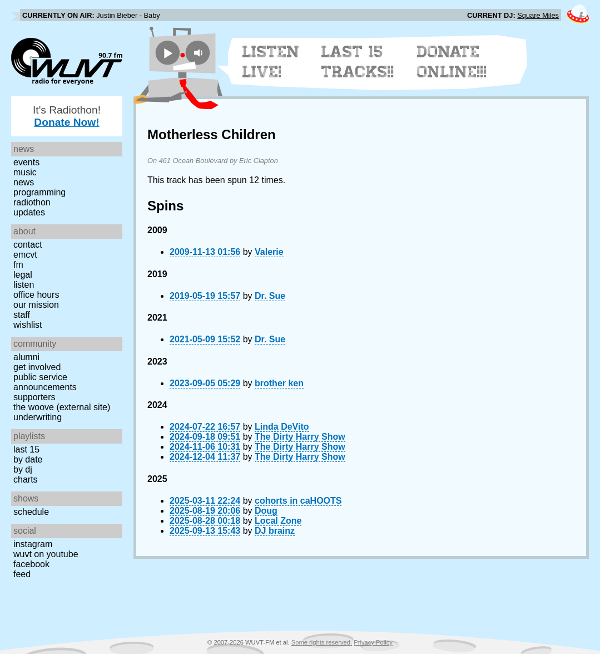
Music (25, 172)
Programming (39, 192)
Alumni (26, 357)
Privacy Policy (373, 642)
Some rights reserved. (321, 642)
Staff (21, 314)
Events (26, 162)
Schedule (31, 512)
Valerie (269, 252)
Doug (266, 510)
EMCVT (25, 254)
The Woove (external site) (61, 407)
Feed (22, 574)
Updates (29, 212)
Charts (25, 479)
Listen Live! (271, 62)
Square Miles (538, 15)
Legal (22, 274)
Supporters (34, 397)
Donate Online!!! (452, 62)
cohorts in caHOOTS (298, 500)
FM (18, 264)
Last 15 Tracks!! (357, 62)
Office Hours (36, 294)
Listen (23, 284)
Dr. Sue (270, 296)
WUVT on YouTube (45, 554)
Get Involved (37, 367)
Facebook (31, 564)
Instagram (32, 544)
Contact (27, 244)
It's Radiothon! (67, 116)
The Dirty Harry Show (300, 436)
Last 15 (26, 449)
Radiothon (32, 202)
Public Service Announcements (45, 382)
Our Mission (36, 304)
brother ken (279, 383)
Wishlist (27, 325)
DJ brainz (275, 530)
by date (27, 459)
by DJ (22, 469)
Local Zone (278, 520)
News (23, 182)
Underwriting (37, 417)
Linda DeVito (282, 426)
